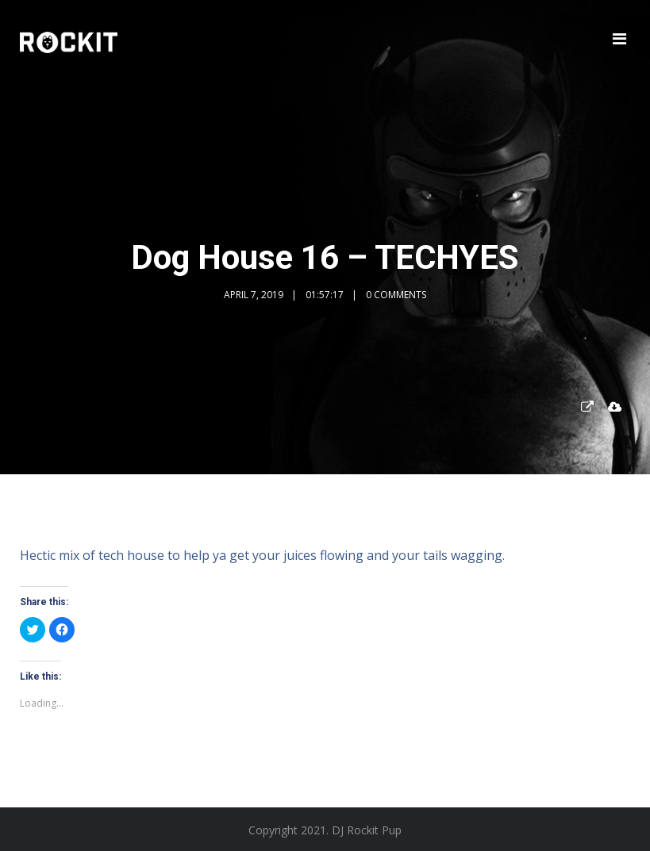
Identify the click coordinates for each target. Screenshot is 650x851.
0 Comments (396, 294)
